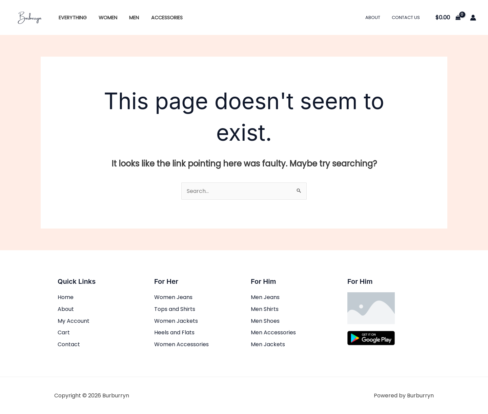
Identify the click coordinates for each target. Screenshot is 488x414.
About (376, 17)
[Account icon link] (473, 18)
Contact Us (407, 17)
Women (104, 17)
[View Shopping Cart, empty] (447, 17)
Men (129, 17)
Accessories (159, 17)
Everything (71, 17)
